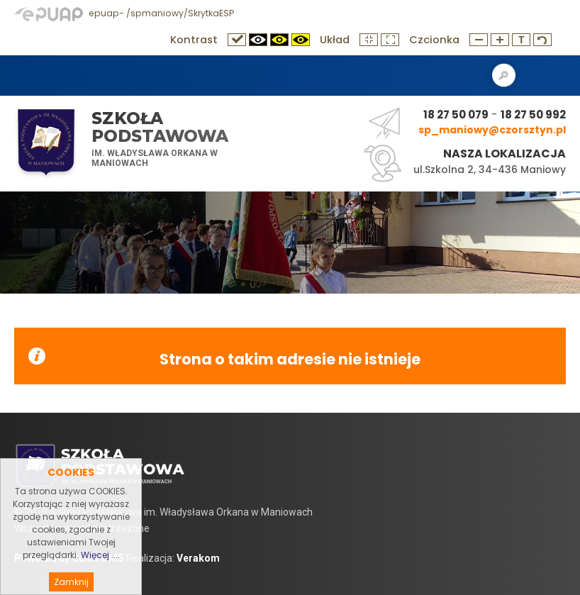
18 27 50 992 (533, 114)
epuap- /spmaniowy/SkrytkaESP (124, 13)
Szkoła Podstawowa (159, 127)
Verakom (198, 558)
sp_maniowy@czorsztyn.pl (492, 130)
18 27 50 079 (456, 114)
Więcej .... (100, 571)
